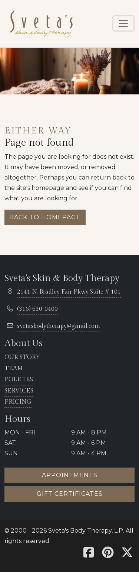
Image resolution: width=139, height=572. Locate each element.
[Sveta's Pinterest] (107, 554)
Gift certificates (70, 493)
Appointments (69, 475)
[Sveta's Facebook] (88, 554)
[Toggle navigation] (123, 23)
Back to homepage (45, 217)
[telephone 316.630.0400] (37, 309)
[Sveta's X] (127, 554)
